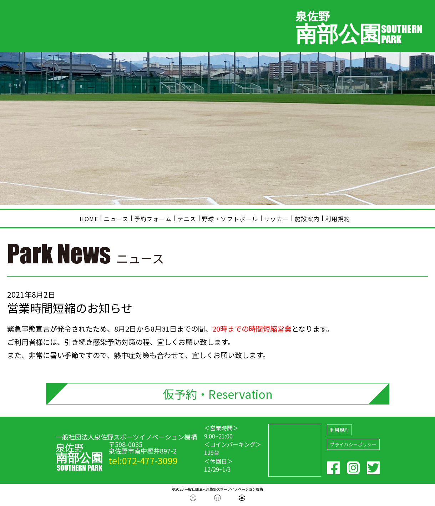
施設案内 (307, 218)
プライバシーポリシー (353, 445)
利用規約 (337, 218)
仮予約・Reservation (217, 394)
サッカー (276, 218)
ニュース (116, 218)
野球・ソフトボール (230, 218)
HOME (89, 218)
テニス (186, 218)
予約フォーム (153, 218)
